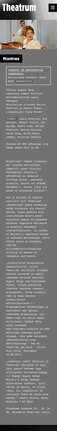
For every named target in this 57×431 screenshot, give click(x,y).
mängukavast (24, 81)
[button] (53, 8)
